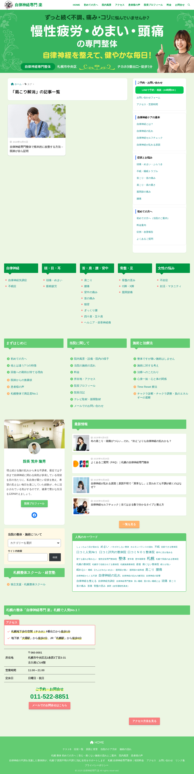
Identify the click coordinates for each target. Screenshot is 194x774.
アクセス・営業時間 (147, 104)
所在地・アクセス (85, 378)
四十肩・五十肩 (93, 316)
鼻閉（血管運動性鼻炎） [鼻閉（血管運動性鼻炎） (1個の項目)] (118, 586)
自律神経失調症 (17, 280)
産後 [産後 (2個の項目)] (138, 564)
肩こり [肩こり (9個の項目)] (149, 569)
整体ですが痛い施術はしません (156, 358)
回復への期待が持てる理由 (27, 372)
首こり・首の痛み (146, 178)
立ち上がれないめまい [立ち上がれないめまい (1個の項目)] (104, 570)
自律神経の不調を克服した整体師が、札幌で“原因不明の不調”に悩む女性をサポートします (57, 760)
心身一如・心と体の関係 (152, 378)
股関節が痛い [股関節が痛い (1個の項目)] (122, 570)
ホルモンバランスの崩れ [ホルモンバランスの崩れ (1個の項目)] (141, 547)
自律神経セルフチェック (150, 137)
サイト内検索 (15, 551)
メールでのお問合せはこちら (49, 705)
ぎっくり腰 (91, 310)
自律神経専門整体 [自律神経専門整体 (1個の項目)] (124, 581)
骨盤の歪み (128, 280)
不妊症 (164, 280)
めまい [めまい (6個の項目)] (105, 546)
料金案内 (141, 225)
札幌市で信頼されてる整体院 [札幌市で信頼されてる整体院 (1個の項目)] (105, 564)
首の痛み (89, 298)
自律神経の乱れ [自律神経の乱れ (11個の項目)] (109, 575)
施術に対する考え (148, 365)
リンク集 (180, 760)
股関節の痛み (144, 191)
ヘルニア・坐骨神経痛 (97, 322)
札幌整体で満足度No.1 (24, 393)
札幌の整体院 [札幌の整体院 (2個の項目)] (83, 564)
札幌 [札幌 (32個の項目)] (150, 558)
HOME (97, 742)
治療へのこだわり (148, 372)
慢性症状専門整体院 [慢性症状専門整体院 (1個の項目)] (107, 559)
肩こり (88, 280)
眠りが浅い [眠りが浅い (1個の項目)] (165, 564)
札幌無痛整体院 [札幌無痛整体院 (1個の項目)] (127, 564)
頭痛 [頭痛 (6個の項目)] (164, 580)
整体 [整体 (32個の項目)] (122, 558)
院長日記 (79, 392)
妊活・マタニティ (170, 286)
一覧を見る (129, 524)
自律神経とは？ (145, 124)
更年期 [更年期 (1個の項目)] (130, 559)
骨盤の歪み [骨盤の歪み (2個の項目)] (100, 586)
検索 (55, 557)
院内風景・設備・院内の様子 (91, 358)
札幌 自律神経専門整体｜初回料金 (126, 760)
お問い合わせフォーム (148, 97)
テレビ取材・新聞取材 (87, 399)
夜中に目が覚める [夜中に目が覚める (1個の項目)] (164, 552)
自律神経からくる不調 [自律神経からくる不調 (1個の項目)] (86, 576)
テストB (67, 749)
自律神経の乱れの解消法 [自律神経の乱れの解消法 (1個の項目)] (133, 576)
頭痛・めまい (54, 280)
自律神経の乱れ (145, 131)
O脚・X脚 (128, 286)
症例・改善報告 (145, 232)
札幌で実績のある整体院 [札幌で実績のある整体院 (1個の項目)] (167, 559)
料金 (76, 372)
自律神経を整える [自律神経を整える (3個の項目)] (86, 581)
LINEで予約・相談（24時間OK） (159, 90)
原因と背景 (92, 749)
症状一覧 (78, 749)
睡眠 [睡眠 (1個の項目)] (90, 570)
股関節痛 (127, 292)
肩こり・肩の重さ (146, 185)
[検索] (187, 5)
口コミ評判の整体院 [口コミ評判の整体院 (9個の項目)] (112, 552)
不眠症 (12, 286)
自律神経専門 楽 (28, 4)
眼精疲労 (51, 286)
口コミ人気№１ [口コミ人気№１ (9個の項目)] (87, 552)
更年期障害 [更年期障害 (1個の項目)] (140, 559)
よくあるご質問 (145, 238)
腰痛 (139, 198)
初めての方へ (19, 358)
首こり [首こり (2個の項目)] (172, 581)
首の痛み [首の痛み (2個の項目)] (81, 586)
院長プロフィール (85, 385)
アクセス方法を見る (144, 721)
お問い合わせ (166, 760)
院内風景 (123, 755)
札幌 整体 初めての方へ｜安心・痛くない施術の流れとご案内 (83, 755)
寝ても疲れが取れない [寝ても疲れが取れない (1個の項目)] (86, 559)
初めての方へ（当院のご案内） (153, 218)
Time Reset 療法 (147, 386)
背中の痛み (91, 292)
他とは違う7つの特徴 (23, 365)
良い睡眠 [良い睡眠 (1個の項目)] (138, 581)
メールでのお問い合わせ (89, 405)
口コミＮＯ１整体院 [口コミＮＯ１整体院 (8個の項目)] (141, 552)
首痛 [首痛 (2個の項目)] (89, 586)
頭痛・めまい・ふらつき (150, 164)
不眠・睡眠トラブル (147, 171)
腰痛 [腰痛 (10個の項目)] (159, 569)
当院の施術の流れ (85, 365)
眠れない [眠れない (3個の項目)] (81, 569)
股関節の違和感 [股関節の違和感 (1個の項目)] (137, 570)
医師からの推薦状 (21, 380)
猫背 (87, 304)
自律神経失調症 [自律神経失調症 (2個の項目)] (106, 581)
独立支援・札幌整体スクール (28, 584)
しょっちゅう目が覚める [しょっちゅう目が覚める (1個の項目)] (87, 547)
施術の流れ (125, 749)
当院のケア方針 (108, 749)
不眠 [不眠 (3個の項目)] (157, 546)
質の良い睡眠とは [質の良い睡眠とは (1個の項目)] (152, 581)
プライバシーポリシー (96, 765)
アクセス (151, 760)
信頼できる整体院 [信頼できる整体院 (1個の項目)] (169, 547)
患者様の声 (17, 386)
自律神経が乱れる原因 (148, 144)
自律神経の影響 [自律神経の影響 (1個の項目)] (153, 576)
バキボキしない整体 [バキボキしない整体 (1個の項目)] (120, 547)
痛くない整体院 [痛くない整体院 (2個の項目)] (150, 564)
